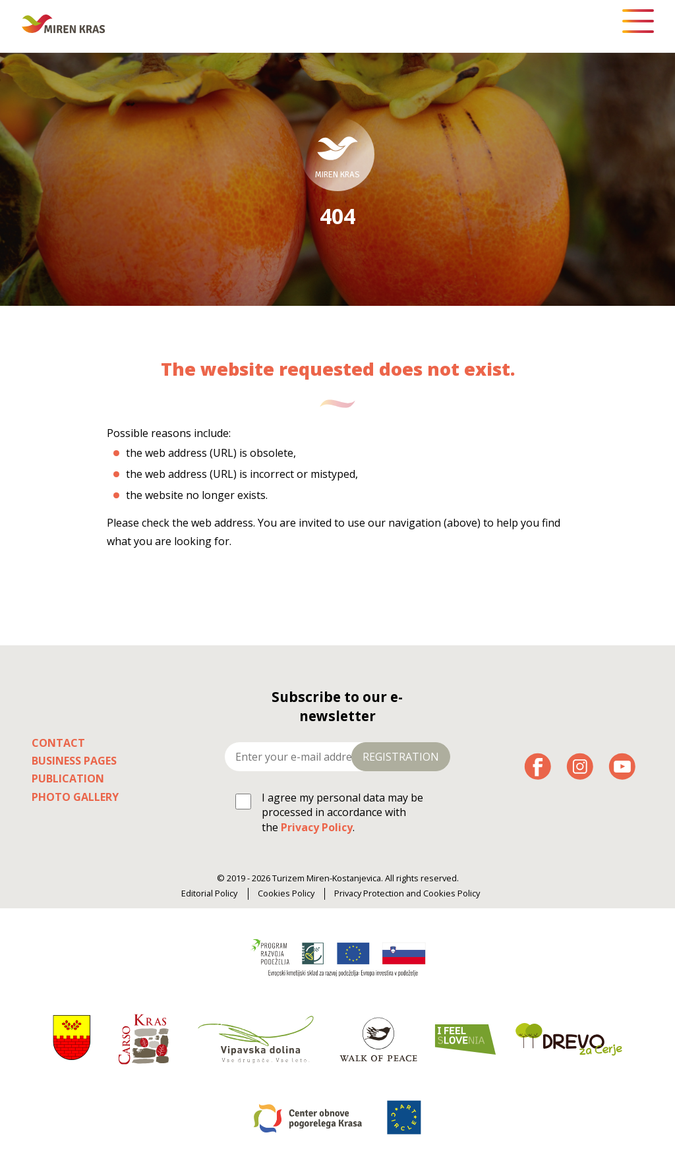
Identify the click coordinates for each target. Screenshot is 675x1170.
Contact (58, 743)
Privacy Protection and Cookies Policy (407, 893)
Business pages (74, 760)
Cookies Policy (286, 893)
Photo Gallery (75, 797)
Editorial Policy (209, 893)
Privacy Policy (317, 827)
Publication (68, 778)
